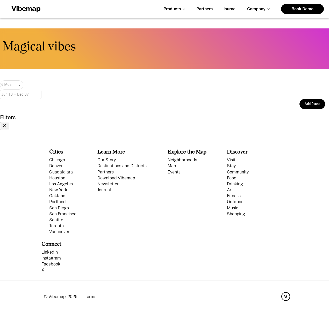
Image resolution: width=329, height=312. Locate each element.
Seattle (56, 219)
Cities (56, 151)
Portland (57, 201)
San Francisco (62, 213)
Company (256, 8)
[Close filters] (4, 126)
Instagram (51, 258)
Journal (230, 8)
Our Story (106, 159)
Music (232, 208)
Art (230, 189)
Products (172, 8)
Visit (231, 159)
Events (174, 172)
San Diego (59, 208)
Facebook (50, 264)
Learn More (111, 151)
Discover (237, 151)
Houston (57, 178)
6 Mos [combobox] (6, 84)
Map (172, 165)
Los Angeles (61, 183)
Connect (51, 244)
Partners (204, 8)
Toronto (56, 225)
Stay (231, 165)
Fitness (234, 195)
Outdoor (235, 201)
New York (58, 189)
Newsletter (108, 183)
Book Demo (302, 8)
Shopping (236, 213)
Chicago (57, 159)
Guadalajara (61, 172)
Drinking (235, 183)
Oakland (57, 195)
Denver (56, 165)
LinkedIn (49, 252)
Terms (90, 296)
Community (238, 172)
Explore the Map (187, 151)
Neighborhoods (182, 159)
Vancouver (59, 231)
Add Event (312, 104)
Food (232, 178)
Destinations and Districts (122, 165)
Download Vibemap (116, 178)
